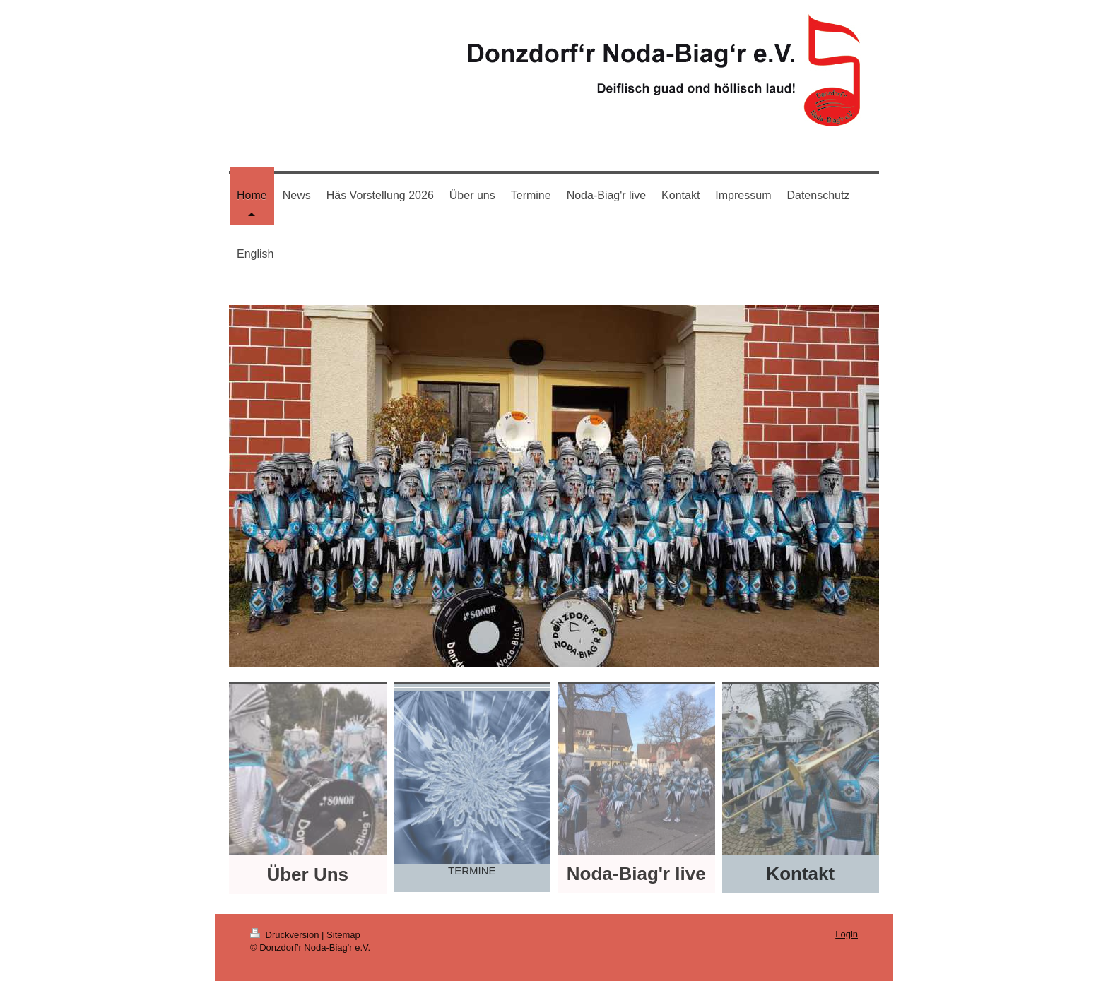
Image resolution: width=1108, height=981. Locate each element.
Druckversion (286, 934)
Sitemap (343, 934)
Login (846, 934)
